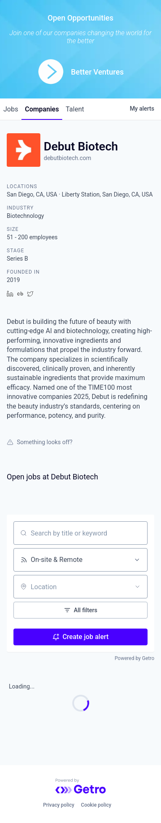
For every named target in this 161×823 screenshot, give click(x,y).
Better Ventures (97, 71)
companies (42, 109)
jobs (10, 109)
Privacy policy (58, 805)
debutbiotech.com (67, 158)
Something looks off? (39, 442)
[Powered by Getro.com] (80, 786)
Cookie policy (96, 805)
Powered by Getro (134, 658)
